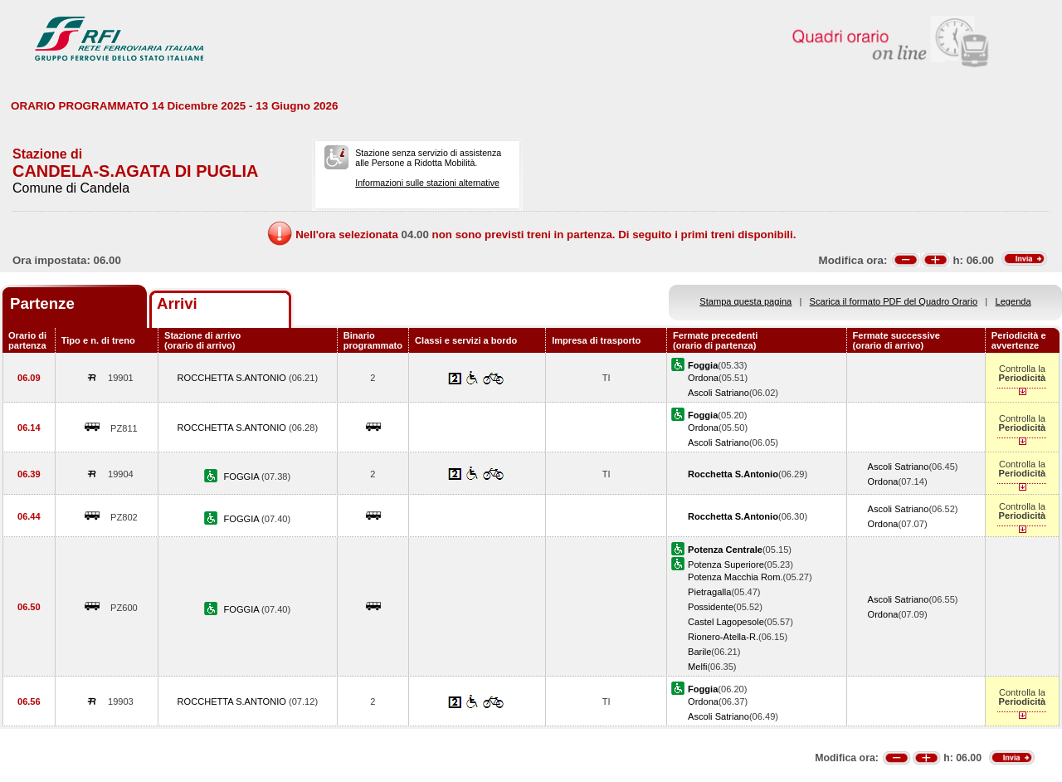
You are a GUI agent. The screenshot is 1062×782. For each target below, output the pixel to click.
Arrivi (177, 303)
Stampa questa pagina (745, 301)
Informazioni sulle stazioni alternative (427, 183)
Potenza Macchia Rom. (735, 577)
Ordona (703, 378)
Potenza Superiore (726, 564)
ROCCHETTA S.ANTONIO (233, 378)
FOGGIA (243, 476)
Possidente (710, 607)
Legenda (1013, 301)
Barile (699, 652)
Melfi (697, 667)
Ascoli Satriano (718, 393)
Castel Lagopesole (726, 622)
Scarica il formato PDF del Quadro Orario (894, 301)
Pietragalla (709, 592)
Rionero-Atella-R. (723, 637)
